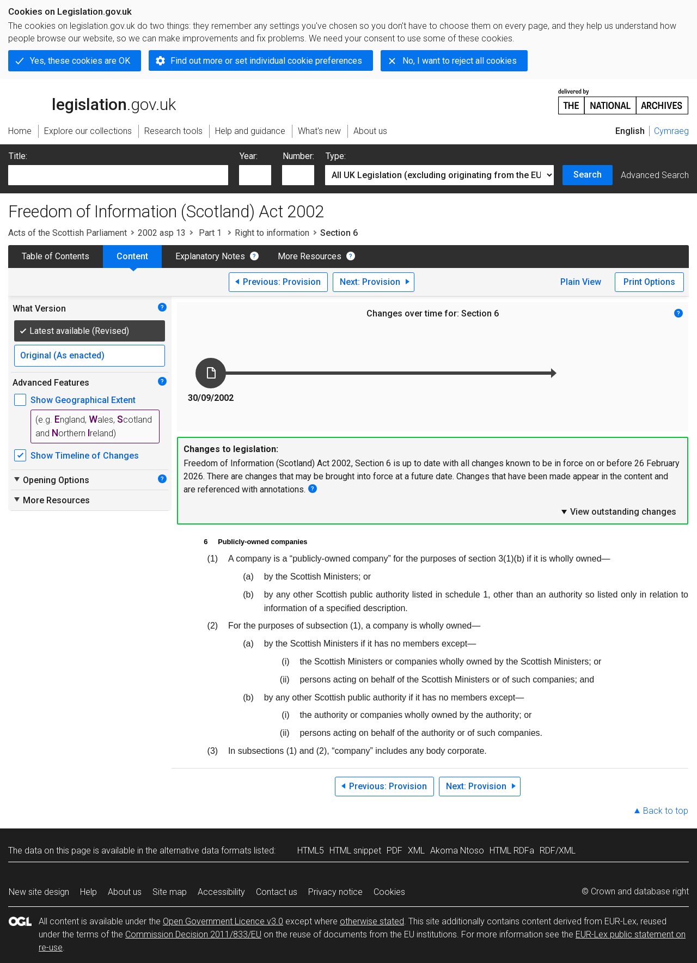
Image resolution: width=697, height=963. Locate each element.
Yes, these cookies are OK (80, 61)
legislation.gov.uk (92, 100)
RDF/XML (558, 850)
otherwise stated (372, 921)
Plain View (580, 282)
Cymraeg (671, 131)
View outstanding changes (618, 511)
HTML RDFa (512, 850)
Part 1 (210, 233)
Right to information (272, 233)
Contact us (276, 892)
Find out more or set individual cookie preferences (266, 61)
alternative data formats (206, 850)
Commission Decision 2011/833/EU (193, 934)
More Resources (309, 256)
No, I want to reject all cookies (459, 61)
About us (125, 892)
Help (88, 892)
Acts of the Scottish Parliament (67, 233)
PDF (394, 850)
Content (132, 256)
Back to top (665, 811)
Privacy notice (335, 892)
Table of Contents (55, 256)
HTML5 (310, 850)
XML (416, 850)
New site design (39, 892)
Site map (169, 892)
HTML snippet (355, 850)
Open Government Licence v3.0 (223, 921)
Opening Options (51, 479)
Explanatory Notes (210, 256)
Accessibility (221, 892)
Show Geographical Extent (83, 400)
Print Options (649, 282)
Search (587, 174)
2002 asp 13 (162, 233)
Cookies (389, 892)
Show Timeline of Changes (84, 455)
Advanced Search (655, 175)
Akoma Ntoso (457, 850)
